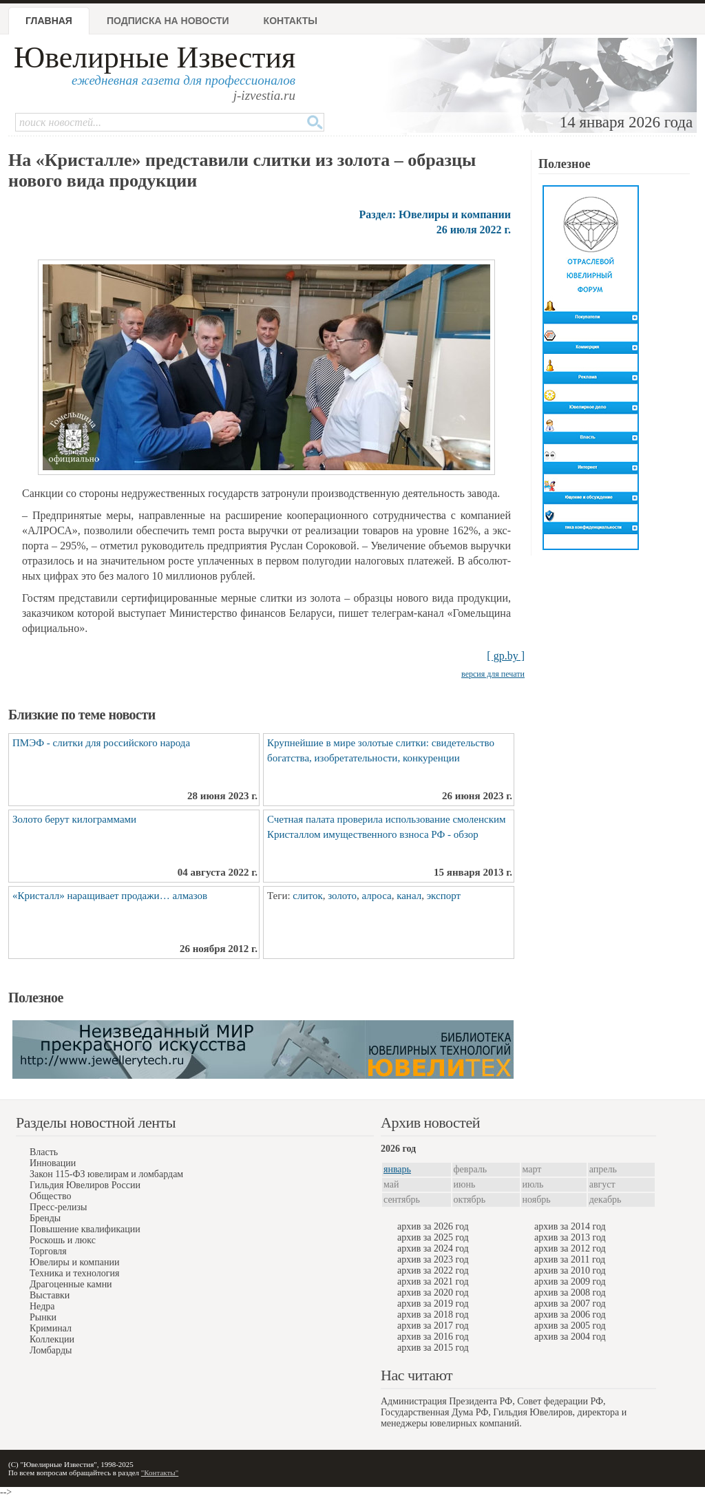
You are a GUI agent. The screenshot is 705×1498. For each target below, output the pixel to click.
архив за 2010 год (570, 1270)
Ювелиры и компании (74, 1262)
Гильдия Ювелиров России (85, 1185)
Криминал (51, 1328)
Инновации (53, 1163)
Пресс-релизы (58, 1207)
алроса (376, 895)
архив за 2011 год (569, 1259)
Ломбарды (51, 1350)
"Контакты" (159, 1472)
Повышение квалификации (85, 1229)
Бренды (45, 1218)
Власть (44, 1152)
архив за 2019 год (433, 1303)
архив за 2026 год (433, 1226)
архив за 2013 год (570, 1237)
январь (397, 1169)
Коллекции (52, 1339)
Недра (42, 1306)
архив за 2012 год (570, 1248)
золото (342, 895)
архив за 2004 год (570, 1336)
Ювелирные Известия (154, 57)
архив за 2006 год (570, 1314)
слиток (307, 895)
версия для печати (493, 674)
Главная (48, 20)
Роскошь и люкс (63, 1240)
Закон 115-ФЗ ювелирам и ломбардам (106, 1174)
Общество (50, 1196)
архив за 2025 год (433, 1237)
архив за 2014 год (570, 1226)
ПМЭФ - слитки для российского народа (101, 742)
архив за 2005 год (570, 1325)
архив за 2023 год (433, 1259)
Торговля (48, 1251)
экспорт (444, 895)
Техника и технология (74, 1273)
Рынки (43, 1317)
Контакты (290, 20)
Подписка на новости (168, 20)
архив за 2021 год (433, 1281)
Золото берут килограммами (74, 819)
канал (409, 895)
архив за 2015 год (433, 1347)
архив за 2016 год (433, 1336)
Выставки (50, 1295)
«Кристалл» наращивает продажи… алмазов (109, 895)
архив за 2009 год (570, 1281)
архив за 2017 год (433, 1325)
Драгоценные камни (71, 1284)
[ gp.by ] (506, 656)
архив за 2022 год (433, 1270)
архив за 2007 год (570, 1303)
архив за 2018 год (433, 1314)
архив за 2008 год (570, 1292)
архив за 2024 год (433, 1248)
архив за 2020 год (433, 1292)
